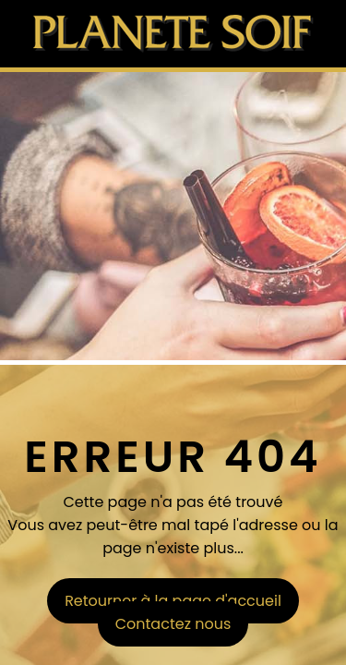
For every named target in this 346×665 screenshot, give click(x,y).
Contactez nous (173, 624)
